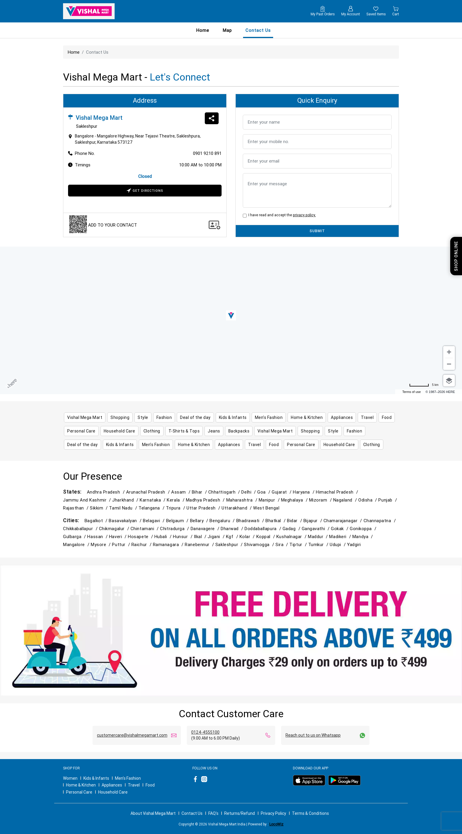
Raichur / (142, 544)
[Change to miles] (423, 385)
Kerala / (176, 500)
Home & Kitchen (81, 785)
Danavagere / (206, 528)
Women (70, 778)
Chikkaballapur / (81, 528)
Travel (134, 785)
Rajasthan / (76, 508)
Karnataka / (153, 500)
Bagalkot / (97, 520)
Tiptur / (298, 544)
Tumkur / (319, 544)
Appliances (112, 785)
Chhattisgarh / (225, 492)
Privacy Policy (273, 813)
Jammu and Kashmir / (87, 500)
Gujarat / (282, 492)
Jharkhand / (126, 500)
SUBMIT (317, 231)
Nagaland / (345, 500)
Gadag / (292, 528)
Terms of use (411, 392)
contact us (258, 30)
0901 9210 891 (207, 153)
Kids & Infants (96, 778)
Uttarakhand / (237, 508)
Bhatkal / (276, 520)
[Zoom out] (449, 364)
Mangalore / (77, 544)
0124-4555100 (205, 732)
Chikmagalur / (115, 528)
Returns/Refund (239, 813)
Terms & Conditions (310, 813)
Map (227, 30)
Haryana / (304, 492)
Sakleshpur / (229, 544)
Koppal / (266, 536)
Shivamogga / (259, 544)
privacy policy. (304, 215)
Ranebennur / (200, 544)
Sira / (282, 544)
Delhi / (249, 492)
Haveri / (118, 536)
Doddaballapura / (264, 528)
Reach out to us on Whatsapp (313, 735)
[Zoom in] (449, 352)
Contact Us (192, 813)
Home (202, 30)
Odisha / (368, 500)
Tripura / (176, 508)
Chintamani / (145, 528)
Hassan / (98, 536)
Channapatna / (380, 520)
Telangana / (152, 508)
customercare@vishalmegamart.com (132, 735)
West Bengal (266, 508)
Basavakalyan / (126, 520)
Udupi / (338, 544)
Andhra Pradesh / (106, 492)
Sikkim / (99, 508)
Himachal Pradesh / (337, 492)
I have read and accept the (281, 215)
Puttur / (121, 544)
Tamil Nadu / (123, 508)
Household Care (113, 792)
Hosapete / (141, 536)
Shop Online (456, 256)
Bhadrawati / (251, 520)
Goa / (264, 492)
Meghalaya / (295, 500)
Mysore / (101, 544)
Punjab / (388, 500)
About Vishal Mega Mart (153, 813)
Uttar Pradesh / (204, 508)
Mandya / (363, 536)
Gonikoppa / (364, 528)
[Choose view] (449, 380)
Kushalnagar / (292, 536)
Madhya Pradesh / (206, 500)
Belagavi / (154, 520)
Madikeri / (340, 536)
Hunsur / (183, 536)
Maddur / (318, 536)
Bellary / (200, 520)
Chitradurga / (175, 528)
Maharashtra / (242, 500)
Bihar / (200, 492)
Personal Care (79, 792)
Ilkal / (201, 536)
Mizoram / (321, 500)
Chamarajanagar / (344, 520)
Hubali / (163, 536)
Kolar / (248, 536)
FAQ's (213, 813)
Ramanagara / (169, 544)
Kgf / (233, 536)
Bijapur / (313, 520)
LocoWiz (276, 824)
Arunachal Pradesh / (148, 492)
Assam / (181, 492)
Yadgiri (354, 544)
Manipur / (270, 500)
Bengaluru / (222, 520)
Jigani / (217, 536)
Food (150, 785)
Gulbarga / (75, 536)
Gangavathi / (316, 528)
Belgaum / (178, 520)
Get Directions (144, 191)
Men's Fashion (128, 778)
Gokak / (340, 528)
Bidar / (295, 520)
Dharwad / (233, 528)
